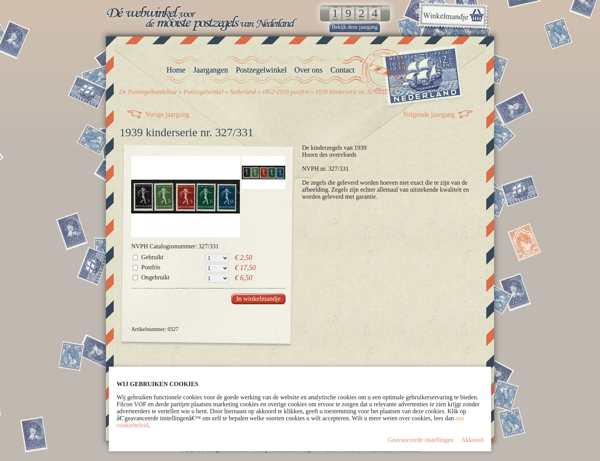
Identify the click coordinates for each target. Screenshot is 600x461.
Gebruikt (152, 257)
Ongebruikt (155, 277)
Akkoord (472, 440)
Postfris (150, 267)
